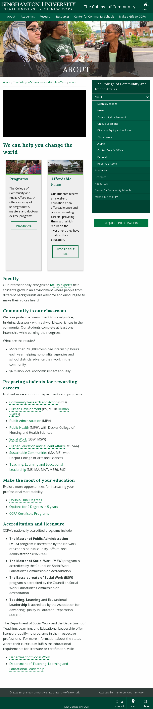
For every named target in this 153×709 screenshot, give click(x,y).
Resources (63, 16)
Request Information (121, 223)
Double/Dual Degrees (25, 500)
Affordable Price (65, 251)
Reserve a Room (107, 163)
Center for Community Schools (94, 16)
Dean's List (103, 157)
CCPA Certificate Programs (29, 513)
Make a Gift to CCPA (133, 16)
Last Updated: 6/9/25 (76, 706)
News (100, 110)
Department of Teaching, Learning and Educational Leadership (38, 666)
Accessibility (106, 692)
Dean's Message (107, 104)
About (11, 16)
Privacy (139, 692)
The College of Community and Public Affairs (39, 82)
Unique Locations (107, 123)
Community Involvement (111, 117)
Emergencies (124, 692)
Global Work (104, 137)
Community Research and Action (33, 402)
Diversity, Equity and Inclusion (114, 130)
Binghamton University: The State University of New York (38, 6)
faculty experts (61, 285)
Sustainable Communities (28, 452)
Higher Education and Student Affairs (37, 446)
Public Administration (25, 421)
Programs (24, 225)
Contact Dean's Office (110, 150)
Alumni (101, 143)
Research (45, 16)
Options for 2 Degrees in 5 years (34, 507)
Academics (28, 16)
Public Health (19, 427)
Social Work (18, 439)
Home (6, 82)
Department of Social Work (29, 657)
